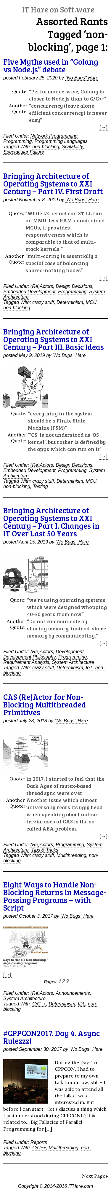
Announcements (73, 993)
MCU (91, 302)
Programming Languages (61, 141)
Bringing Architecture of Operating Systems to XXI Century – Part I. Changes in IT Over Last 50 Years (51, 521)
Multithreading (71, 855)
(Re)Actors (41, 286)
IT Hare (58, 9)
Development (69, 651)
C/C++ (39, 1003)
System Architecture (73, 662)
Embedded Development (29, 291)
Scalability (72, 146)
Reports (38, 1142)
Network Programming (54, 135)
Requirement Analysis (26, 662)
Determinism (70, 302)
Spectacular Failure (23, 151)
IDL (81, 1003)
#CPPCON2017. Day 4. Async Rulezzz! (51, 1037)
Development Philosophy (29, 656)
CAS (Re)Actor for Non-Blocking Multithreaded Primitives (44, 704)
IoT (89, 667)
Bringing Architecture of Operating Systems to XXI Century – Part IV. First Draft (53, 183)
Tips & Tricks (44, 849)
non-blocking (45, 146)
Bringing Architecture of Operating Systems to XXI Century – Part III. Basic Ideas (53, 339)
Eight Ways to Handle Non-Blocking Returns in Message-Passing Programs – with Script (54, 896)
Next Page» (95, 1176)
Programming (17, 141)
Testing (40, 486)
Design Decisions (74, 286)
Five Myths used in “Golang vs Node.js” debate (50, 65)
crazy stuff (43, 302)
